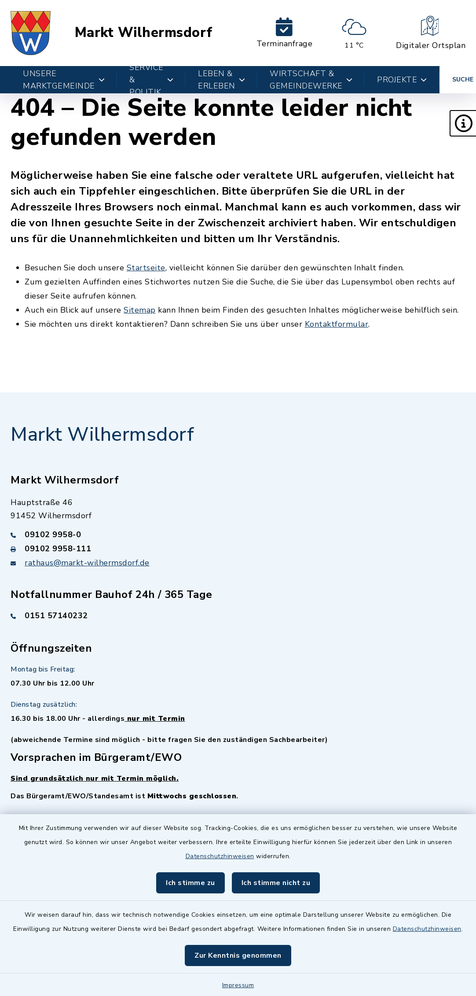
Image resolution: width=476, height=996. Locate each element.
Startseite (146, 267)
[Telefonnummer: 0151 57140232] (238, 615)
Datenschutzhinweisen (220, 856)
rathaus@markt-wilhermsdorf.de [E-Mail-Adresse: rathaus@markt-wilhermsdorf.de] (87, 562)
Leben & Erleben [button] (221, 79)
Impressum (238, 985)
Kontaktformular (337, 324)
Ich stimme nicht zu (276, 883)
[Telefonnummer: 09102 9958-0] (238, 534)
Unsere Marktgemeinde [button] (64, 79)
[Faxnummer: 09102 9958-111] (238, 548)
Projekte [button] (402, 79)
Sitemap (140, 310)
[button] (463, 123)
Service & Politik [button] (151, 79)
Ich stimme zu (190, 883)
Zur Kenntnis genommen (238, 955)
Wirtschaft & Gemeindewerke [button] (311, 79)
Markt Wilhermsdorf (143, 33)
